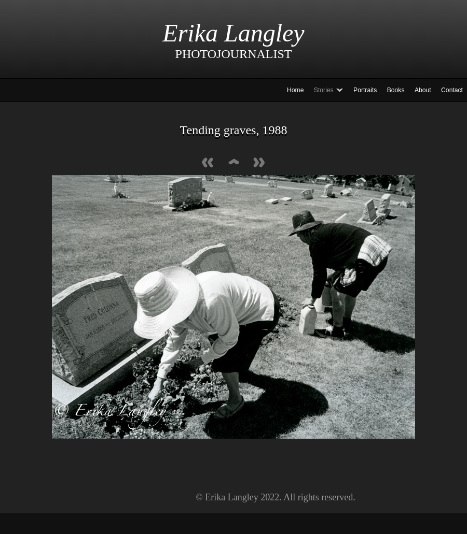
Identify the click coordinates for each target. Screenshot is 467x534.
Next (259, 163)
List (233, 163)
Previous (208, 163)
